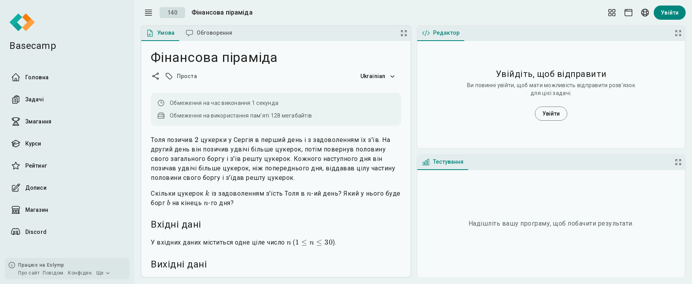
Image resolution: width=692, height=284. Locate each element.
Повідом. (54, 273)
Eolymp (55, 265)
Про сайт (28, 273)
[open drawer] (148, 13)
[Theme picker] (628, 13)
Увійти (670, 12)
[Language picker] (645, 13)
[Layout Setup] (612, 13)
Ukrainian (378, 76)
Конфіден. (80, 273)
